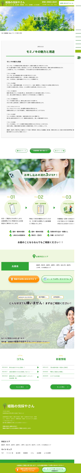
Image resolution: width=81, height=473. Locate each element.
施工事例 (17, 4)
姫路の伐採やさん (15, 2)
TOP (6, 4)
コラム (26, 4)
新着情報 (22, 4)
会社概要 (31, 4)
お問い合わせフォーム (66, 3)
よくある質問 (36, 4)
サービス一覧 (11, 4)
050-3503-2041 (49, 2)
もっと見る (20, 387)
